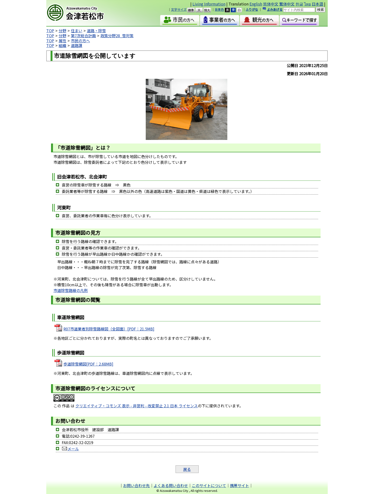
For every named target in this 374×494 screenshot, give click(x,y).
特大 (209, 10)
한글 (299, 4)
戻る (187, 469)
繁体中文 (287, 4)
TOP (50, 30)
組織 (62, 45)
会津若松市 (87, 13)
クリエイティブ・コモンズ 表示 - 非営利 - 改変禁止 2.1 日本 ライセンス (136, 406)
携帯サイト (239, 485)
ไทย (307, 4)
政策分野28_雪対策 (117, 35)
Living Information (208, 4)
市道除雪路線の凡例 (70, 290)
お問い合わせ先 (136, 485)
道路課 (76, 45)
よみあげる (274, 9)
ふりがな (252, 9)
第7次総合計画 (83, 35)
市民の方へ (80, 40)
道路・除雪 (96, 30)
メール (70, 449)
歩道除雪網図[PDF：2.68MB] (88, 364)
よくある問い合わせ (171, 485)
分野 (62, 30)
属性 (62, 40)
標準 (193, 10)
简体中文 (270, 4)
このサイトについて (209, 485)
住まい (76, 30)
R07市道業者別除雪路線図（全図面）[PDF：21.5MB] (108, 329)
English (255, 4)
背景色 (219, 9)
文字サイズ (179, 9)
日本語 (317, 4)
